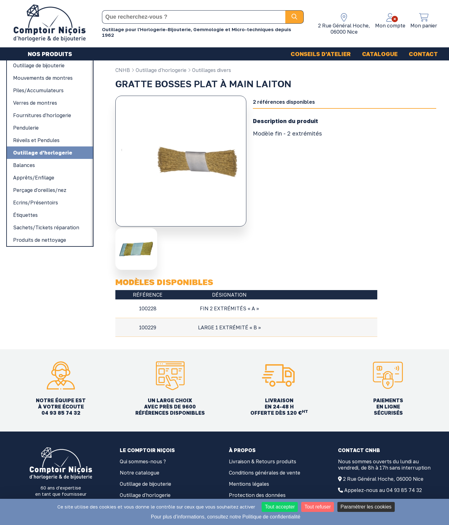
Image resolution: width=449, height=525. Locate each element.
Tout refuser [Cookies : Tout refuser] (317, 506)
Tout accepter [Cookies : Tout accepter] (280, 506)
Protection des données (257, 495)
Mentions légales (249, 484)
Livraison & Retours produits (262, 461)
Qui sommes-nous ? (143, 461)
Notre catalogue (139, 473)
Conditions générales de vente (264, 473)
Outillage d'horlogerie (158, 70)
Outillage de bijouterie (145, 484)
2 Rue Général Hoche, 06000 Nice (383, 479)
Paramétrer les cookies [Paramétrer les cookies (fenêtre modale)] (366, 506)
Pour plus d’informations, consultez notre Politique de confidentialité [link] (225, 516)
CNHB (122, 70)
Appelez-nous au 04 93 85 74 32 (383, 490)
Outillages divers (209, 70)
